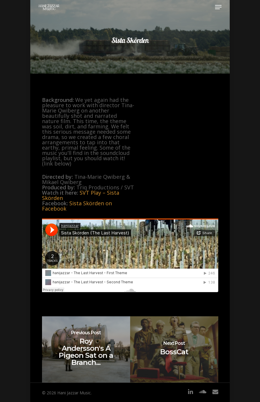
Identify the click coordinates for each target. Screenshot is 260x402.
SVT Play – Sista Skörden (80, 195)
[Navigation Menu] (218, 7)
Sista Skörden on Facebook (77, 206)
